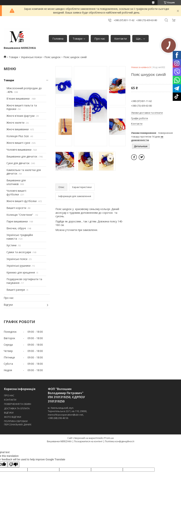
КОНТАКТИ (10, 399)
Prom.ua (109, 438)
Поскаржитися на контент (88, 441)
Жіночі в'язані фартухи (20, 115)
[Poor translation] (13, 464)
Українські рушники (18, 265)
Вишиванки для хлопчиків (16, 182)
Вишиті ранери (15, 289)
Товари (77, 38)
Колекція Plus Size (17, 136)
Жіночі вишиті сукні (18, 143)
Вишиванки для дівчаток (21, 156)
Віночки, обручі (16, 228)
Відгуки (8, 304)
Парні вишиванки (17, 221)
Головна (57, 38)
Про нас (99, 38)
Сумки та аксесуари (18, 252)
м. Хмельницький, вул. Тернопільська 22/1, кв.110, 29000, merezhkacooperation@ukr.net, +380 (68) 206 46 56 (67, 413)
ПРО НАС (9, 395)
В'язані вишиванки (18, 98)
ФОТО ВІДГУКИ (12, 417)
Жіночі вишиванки (17, 129)
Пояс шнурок (52, 57)
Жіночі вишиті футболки (21, 201)
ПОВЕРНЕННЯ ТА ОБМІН (17, 404)
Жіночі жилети (15, 122)
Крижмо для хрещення (20, 272)
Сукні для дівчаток (18, 163)
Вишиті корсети (16, 208)
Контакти (120, 38)
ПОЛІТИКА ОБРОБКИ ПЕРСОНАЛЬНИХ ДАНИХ (17, 422)
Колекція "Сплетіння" (20, 214)
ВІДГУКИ (8, 412)
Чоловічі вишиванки (18, 149)
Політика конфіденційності (119, 441)
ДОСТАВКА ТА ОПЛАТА (17, 408)
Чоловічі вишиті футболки (16, 192)
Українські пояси (31, 57)
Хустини (11, 245)
